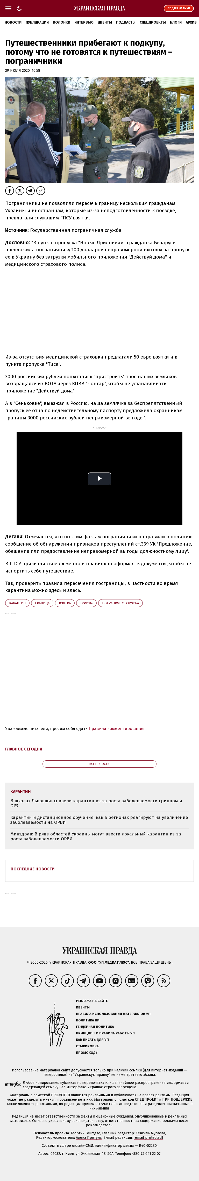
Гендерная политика (95, 1027)
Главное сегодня (23, 749)
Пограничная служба (120, 603)
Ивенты (105, 22)
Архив (191, 22)
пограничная (87, 230)
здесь (55, 590)
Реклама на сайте (92, 1001)
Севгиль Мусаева (150, 1133)
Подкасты (126, 22)
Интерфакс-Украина (84, 1087)
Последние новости (33, 869)
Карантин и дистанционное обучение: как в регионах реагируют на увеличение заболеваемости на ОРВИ (99, 820)
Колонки (61, 22)
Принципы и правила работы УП (105, 1033)
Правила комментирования (117, 728)
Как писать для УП (92, 1040)
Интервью (84, 22)
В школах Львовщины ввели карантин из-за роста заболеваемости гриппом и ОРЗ (96, 803)
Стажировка (87, 1046)
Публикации (37, 22)
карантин (17, 603)
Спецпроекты (153, 22)
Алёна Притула (89, 1137)
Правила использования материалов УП (113, 1014)
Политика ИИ (88, 1020)
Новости (13, 22)
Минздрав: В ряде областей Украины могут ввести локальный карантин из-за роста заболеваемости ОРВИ (95, 836)
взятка (65, 603)
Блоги (176, 22)
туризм (86, 603)
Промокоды (87, 1053)
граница (42, 603)
